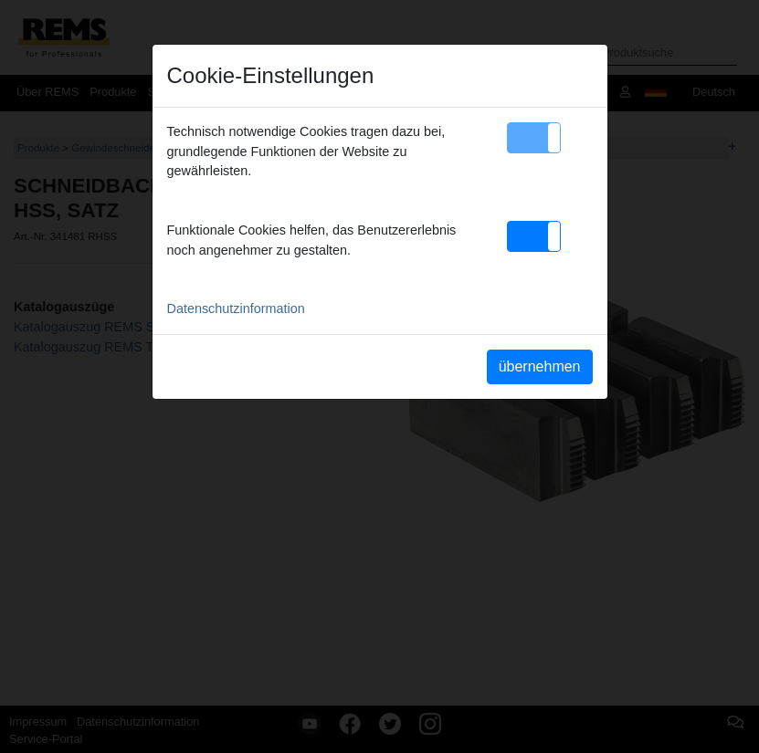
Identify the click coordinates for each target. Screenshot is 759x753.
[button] (534, 137)
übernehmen (540, 366)
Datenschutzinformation (236, 308)
